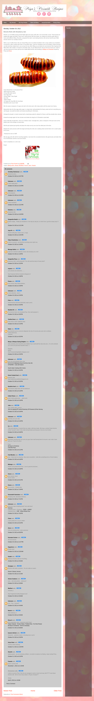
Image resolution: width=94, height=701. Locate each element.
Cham (9, 518)
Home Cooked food (13, 375)
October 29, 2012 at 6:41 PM (15, 480)
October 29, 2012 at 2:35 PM (15, 295)
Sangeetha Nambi (13, 219)
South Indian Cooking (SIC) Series (17, 368)
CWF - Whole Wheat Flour (23, 511)
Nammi (10, 610)
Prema (9, 281)
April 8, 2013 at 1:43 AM (14, 680)
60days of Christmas (48, 49)
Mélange (10, 464)
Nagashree (11, 547)
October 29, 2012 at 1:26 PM (15, 254)
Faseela (10, 661)
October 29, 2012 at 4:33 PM (15, 354)
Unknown (10, 181)
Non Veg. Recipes (23, 22)
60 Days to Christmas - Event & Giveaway (19, 625)
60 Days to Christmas (13, 446)
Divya (10, 51)
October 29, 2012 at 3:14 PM (15, 323)
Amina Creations (12, 578)
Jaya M (10, 230)
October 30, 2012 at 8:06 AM (15, 627)
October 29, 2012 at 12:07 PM (15, 176)
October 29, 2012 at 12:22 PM (15, 204)
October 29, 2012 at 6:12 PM (15, 449)
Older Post (57, 691)
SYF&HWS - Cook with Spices (16, 364)
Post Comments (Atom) (17, 694)
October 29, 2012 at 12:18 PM (15, 185)
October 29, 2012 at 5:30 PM (15, 411)
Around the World (46, 22)
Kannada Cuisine (12, 537)
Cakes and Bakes (34, 22)
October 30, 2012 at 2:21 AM (15, 573)
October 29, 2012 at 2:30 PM (15, 285)
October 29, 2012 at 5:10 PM (15, 390)
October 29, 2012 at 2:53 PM (15, 304)
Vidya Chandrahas (13, 240)
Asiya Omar (11, 642)
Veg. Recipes (13, 22)
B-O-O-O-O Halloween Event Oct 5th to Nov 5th (20, 363)
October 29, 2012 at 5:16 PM (15, 400)
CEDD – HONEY (27, 509)
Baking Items (11, 165)
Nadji (9, 329)
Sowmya (10, 508)
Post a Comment (11, 683)
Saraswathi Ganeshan (14, 494)
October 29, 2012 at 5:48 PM (15, 432)
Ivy (9, 426)
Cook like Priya (12, 447)
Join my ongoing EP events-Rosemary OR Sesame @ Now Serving (25, 409)
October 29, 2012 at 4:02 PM (15, 336)
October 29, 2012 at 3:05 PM (15, 314)
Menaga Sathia (12, 249)
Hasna (9, 485)
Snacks (34, 165)
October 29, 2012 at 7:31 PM (15, 499)
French (26, 165)
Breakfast (21, 165)
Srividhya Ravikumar (13, 171)
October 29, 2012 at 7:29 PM (15, 489)
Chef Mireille (11, 455)
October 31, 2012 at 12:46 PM (15, 646)
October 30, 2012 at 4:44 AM (15, 605)
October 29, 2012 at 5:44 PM (15, 421)
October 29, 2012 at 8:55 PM (15, 532)
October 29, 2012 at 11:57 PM (15, 542)
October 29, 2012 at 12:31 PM (15, 225)
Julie (9, 405)
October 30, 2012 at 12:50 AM (15, 551)
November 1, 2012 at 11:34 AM (16, 665)
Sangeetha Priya (12, 259)
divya (9, 528)
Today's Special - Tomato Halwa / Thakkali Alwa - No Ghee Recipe (25, 624)
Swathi (10, 556)
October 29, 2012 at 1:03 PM (15, 244)
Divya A (10, 620)
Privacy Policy (56, 22)
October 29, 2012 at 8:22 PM (15, 523)
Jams (29, 165)
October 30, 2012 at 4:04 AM (15, 596)
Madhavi (10, 588)
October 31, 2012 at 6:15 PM (15, 656)
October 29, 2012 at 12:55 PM (15, 235)
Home (5, 22)
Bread (16, 165)
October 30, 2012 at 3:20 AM (15, 583)
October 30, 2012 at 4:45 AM (15, 615)
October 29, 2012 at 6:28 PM (15, 468)
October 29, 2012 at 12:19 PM (15, 195)
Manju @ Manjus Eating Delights (17, 341)
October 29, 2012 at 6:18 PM (15, 459)
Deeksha (10, 209)
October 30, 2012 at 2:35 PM (15, 637)
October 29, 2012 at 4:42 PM (15, 370)
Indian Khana (11, 396)
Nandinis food (12, 386)
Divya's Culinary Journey (14, 571)
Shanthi (10, 652)
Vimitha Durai (11, 319)
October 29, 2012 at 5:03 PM (15, 381)
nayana (10, 268)
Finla (9, 300)
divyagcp (10, 566)
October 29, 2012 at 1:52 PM (15, 263)
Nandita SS (11, 309)
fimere (9, 474)
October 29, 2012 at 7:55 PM (15, 513)
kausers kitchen (12, 633)
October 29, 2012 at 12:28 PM (15, 214)
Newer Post (8, 691)
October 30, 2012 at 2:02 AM (15, 561)
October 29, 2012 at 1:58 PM (15, 276)
